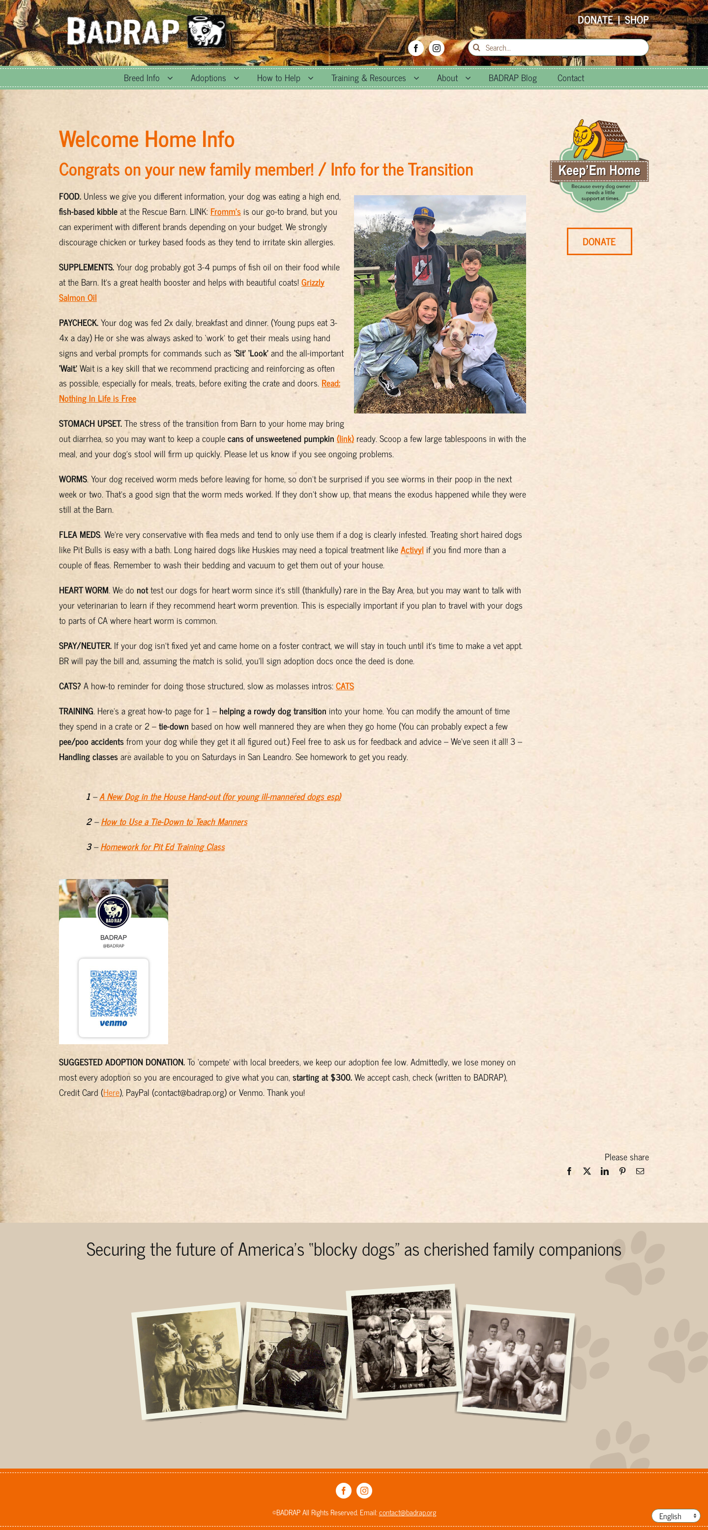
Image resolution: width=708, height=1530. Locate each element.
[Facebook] (569, 1173)
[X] (587, 1173)
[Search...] (558, 47)
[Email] (640, 1173)
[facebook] (416, 48)
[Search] (476, 47)
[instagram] (436, 48)
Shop (637, 19)
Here (111, 1092)
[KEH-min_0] (599, 123)
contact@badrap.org (407, 1512)
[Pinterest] (622, 1173)
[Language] (676, 1516)
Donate (595, 19)
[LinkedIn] (605, 1173)
